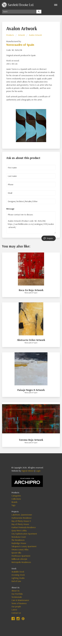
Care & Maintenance (20, 600)
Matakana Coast (19, 536)
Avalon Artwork (35, 35)
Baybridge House (19, 543)
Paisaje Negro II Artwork (31, 390)
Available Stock (18, 571)
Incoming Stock (18, 574)
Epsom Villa (16, 552)
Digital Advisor (27, 470)
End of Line (16, 581)
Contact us (16, 612)
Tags (13, 505)
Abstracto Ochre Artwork (31, 340)
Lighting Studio (18, 578)
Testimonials (17, 597)
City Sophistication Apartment (24, 533)
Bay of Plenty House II (21, 521)
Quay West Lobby (19, 530)
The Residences (18, 540)
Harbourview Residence (22, 517)
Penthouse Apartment (21, 555)
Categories (16, 495)
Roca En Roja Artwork (31, 290)
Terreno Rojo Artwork (31, 439)
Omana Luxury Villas (20, 549)
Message (10, 208)
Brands (14, 502)
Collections (16, 498)
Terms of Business (19, 603)
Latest (14, 609)
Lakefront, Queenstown (22, 514)
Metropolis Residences (21, 562)
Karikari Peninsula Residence (24, 527)
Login (38, 470)
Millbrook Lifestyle (19, 559)
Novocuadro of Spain (20, 45)
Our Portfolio (17, 593)
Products (10, 35)
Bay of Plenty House (20, 524)
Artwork (21, 35)
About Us (15, 590)
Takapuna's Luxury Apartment (24, 546)
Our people (16, 606)
